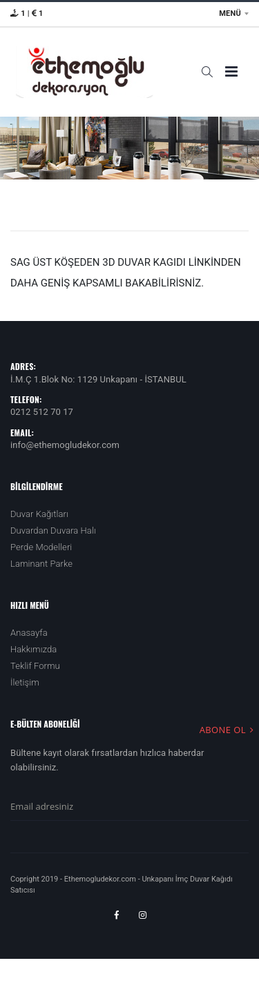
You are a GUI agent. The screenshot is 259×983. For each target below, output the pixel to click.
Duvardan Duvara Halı (53, 530)
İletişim (24, 682)
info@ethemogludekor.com (64, 445)
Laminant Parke (41, 563)
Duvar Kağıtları (39, 514)
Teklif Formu (35, 666)
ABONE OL (229, 729)
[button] (206, 72)
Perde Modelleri (41, 547)
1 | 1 (27, 13)
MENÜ (230, 13)
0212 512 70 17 (41, 412)
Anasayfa (29, 632)
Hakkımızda (33, 649)
